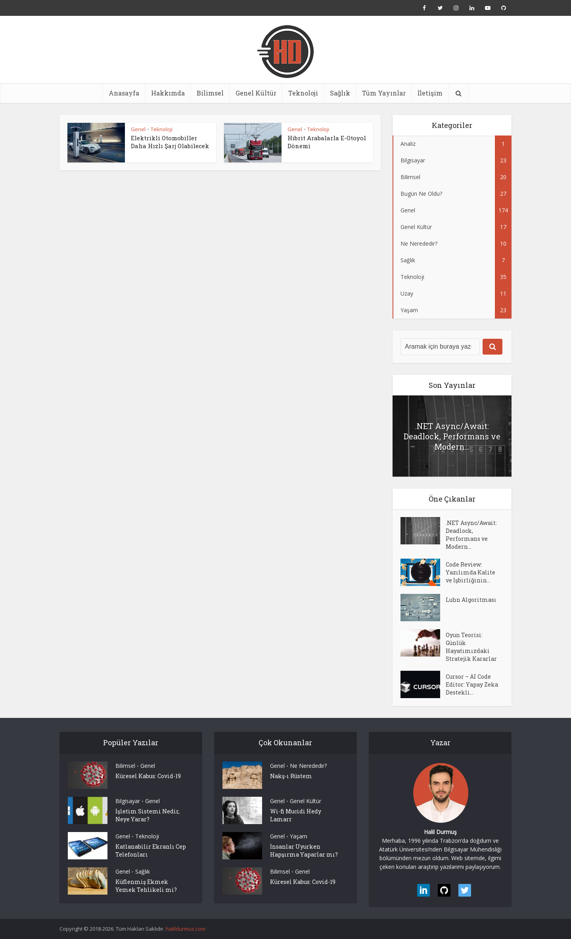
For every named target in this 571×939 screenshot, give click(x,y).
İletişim (430, 93)
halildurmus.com (185, 928)
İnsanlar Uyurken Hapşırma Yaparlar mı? (304, 850)
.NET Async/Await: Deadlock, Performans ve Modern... (452, 436)
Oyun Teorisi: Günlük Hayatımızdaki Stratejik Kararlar (471, 646)
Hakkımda (168, 93)
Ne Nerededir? (308, 765)
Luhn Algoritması (471, 599)
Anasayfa (124, 93)
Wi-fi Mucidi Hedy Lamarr (295, 815)
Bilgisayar (127, 801)
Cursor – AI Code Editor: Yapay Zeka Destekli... (472, 684)
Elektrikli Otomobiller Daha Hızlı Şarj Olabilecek (170, 142)
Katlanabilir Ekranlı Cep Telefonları (150, 850)
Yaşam (298, 836)
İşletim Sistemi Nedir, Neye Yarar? (147, 815)
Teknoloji (303, 93)
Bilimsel (210, 93)
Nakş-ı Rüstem (291, 776)
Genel (138, 129)
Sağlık (340, 93)
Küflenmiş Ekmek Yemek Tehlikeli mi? (146, 885)
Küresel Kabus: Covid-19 (148, 776)
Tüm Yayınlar (384, 93)
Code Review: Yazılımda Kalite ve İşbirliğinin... (470, 572)
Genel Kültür (256, 93)
